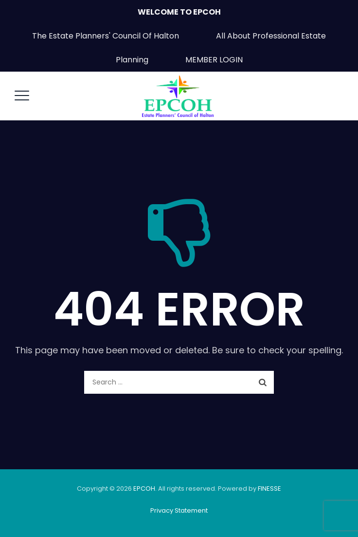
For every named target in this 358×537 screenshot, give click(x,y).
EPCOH (144, 488)
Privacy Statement (179, 510)
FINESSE (269, 488)
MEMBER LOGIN (214, 59)
